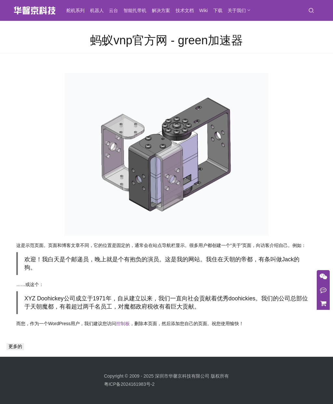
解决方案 (162, 10)
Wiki (204, 10)
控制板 (123, 323)
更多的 (15, 346)
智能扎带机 (136, 10)
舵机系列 (76, 10)
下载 (218, 10)
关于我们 (238, 10)
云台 (114, 10)
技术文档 (186, 10)
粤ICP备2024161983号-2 (129, 384)
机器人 (98, 10)
